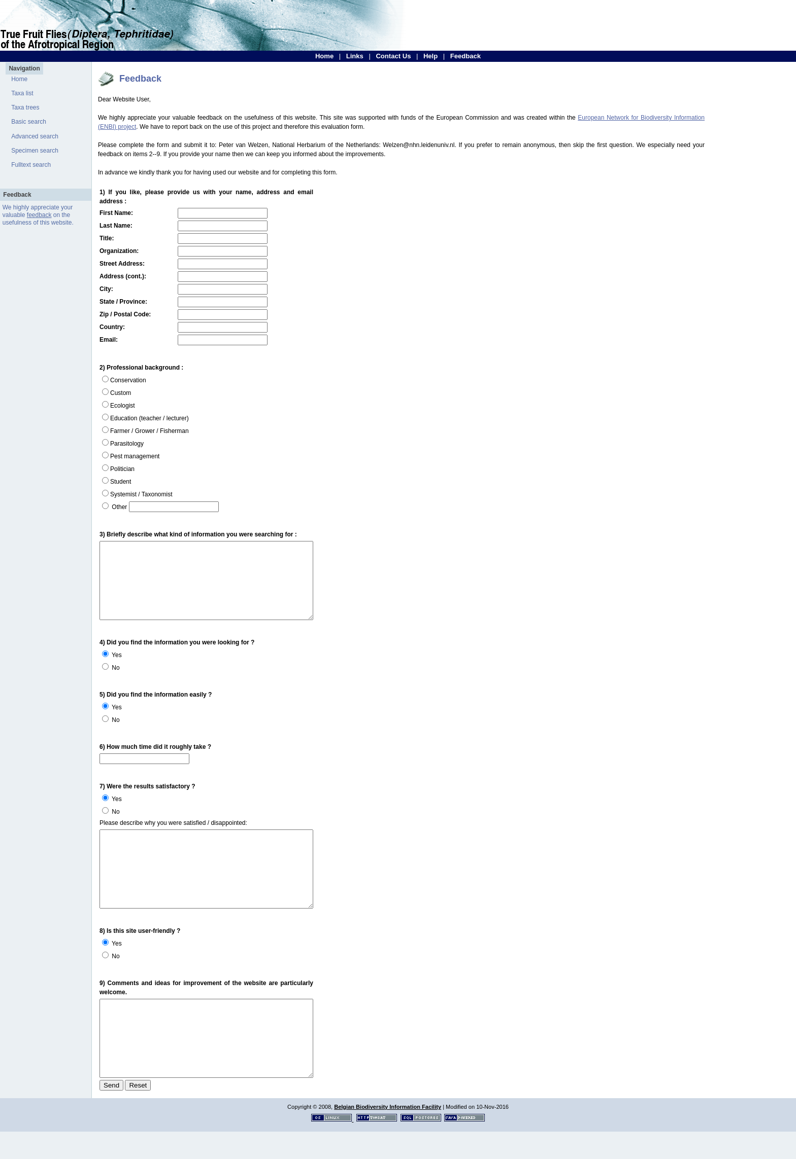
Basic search (28, 121)
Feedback (465, 56)
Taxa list (22, 93)
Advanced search (34, 136)
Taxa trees (25, 107)
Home (324, 56)
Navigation (24, 68)
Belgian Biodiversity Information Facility (387, 1134)
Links (354, 56)
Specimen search (34, 150)
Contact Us (393, 56)
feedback (39, 215)
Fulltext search (31, 164)
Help (430, 56)
